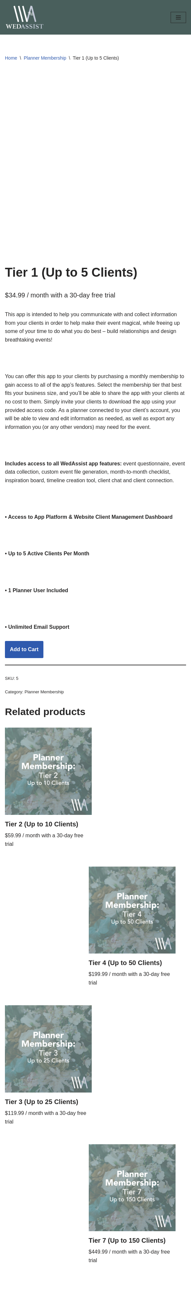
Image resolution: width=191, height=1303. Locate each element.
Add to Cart (24, 649)
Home (11, 58)
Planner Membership (45, 58)
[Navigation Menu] (178, 17)
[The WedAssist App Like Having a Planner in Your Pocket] (24, 17)
